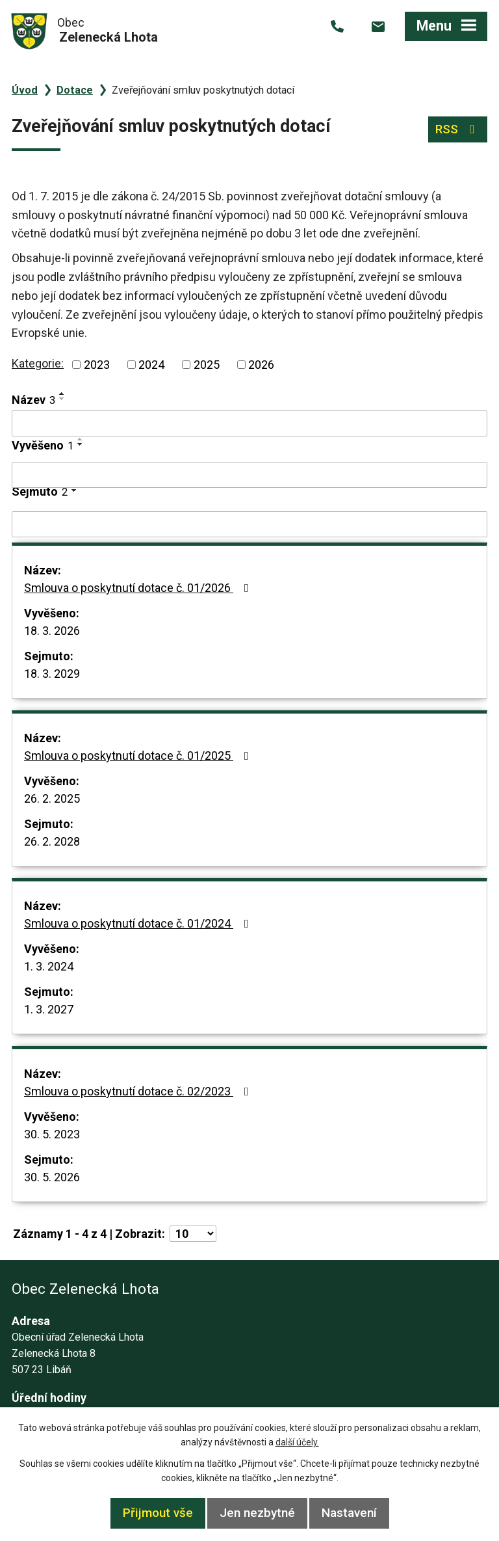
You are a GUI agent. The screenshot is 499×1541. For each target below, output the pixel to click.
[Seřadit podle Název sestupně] (62, 398)
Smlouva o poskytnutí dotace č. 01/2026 (139, 588)
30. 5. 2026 (52, 1177)
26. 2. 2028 (52, 841)
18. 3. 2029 (52, 673)
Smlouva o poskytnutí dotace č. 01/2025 (139, 755)
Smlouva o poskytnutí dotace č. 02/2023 (139, 1091)
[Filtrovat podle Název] (249, 423)
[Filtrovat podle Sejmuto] (249, 524)
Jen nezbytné (257, 1512)
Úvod (25, 90)
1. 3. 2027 (48, 1009)
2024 (151, 364)
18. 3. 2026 (52, 630)
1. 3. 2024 (48, 966)
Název (33, 400)
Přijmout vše (158, 1512)
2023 (97, 364)
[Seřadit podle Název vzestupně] (62, 393)
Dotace (75, 90)
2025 (207, 364)
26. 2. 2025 (52, 798)
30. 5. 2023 (52, 1134)
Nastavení (349, 1512)
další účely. (297, 1442)
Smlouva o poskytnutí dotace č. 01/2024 (139, 923)
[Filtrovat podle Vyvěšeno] (249, 475)
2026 (261, 364)
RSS (457, 129)
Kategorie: (38, 363)
